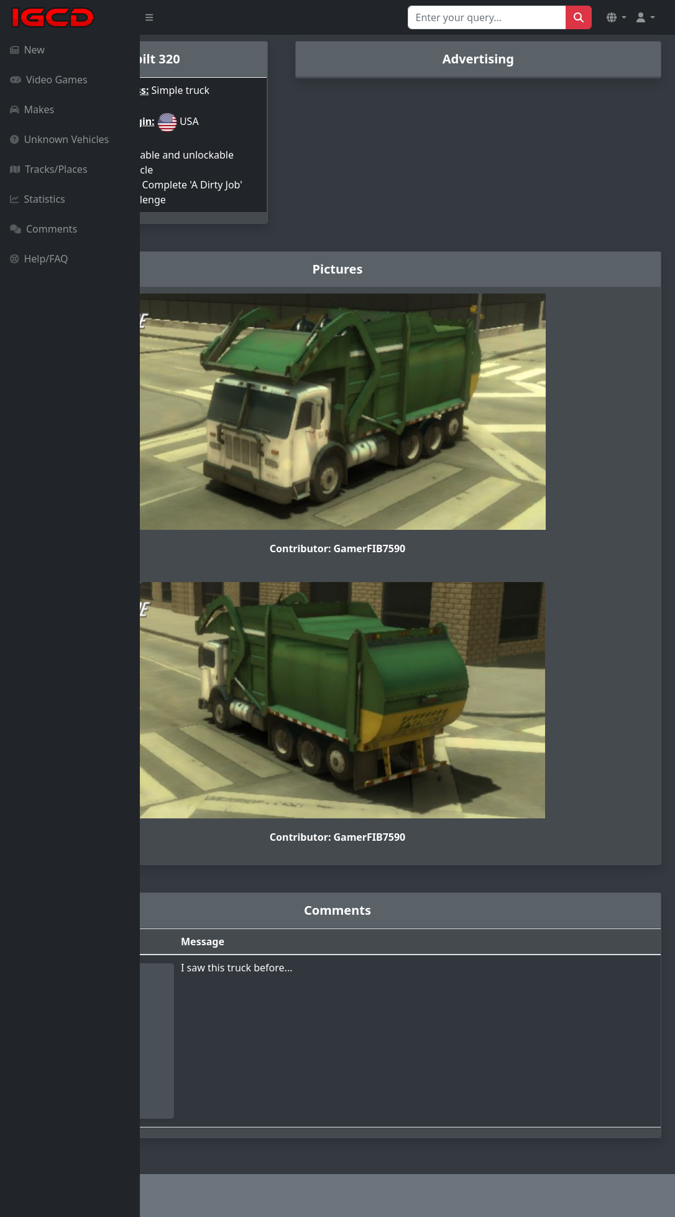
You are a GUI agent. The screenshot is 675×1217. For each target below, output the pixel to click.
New (27, 50)
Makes (32, 109)
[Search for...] (487, 17)
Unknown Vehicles (59, 139)
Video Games (49, 79)
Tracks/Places (49, 169)
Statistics (37, 199)
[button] (616, 17)
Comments (43, 229)
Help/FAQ (39, 259)
